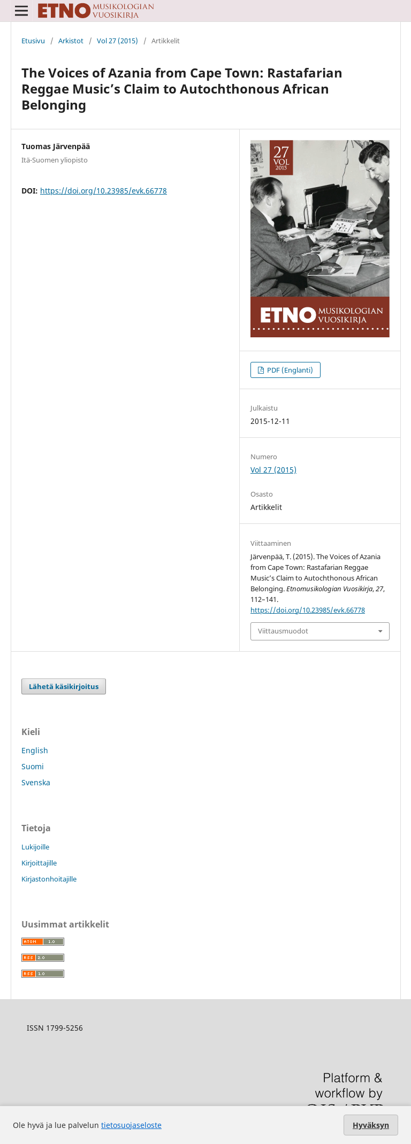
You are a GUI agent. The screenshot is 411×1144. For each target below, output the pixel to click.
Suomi (32, 766)
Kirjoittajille (39, 863)
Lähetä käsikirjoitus (63, 686)
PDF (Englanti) (289, 370)
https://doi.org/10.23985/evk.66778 (103, 190)
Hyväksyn (371, 1125)
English (34, 750)
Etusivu (33, 40)
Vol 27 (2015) (117, 40)
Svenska (35, 782)
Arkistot (70, 40)
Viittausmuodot (283, 631)
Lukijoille (35, 847)
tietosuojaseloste (131, 1125)
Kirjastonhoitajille (49, 879)
